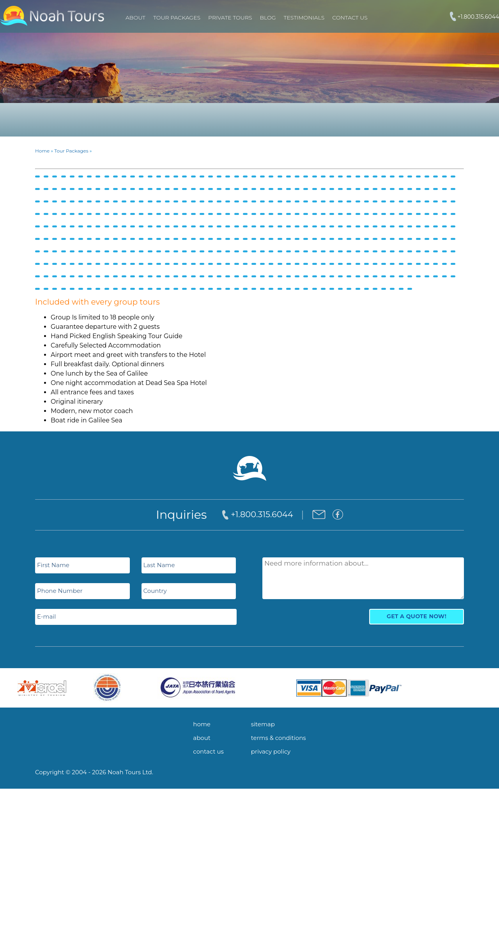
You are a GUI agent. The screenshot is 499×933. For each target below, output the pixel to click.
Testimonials (304, 17)
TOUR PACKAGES (176, 17)
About (135, 17)
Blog (268, 17)
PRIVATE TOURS (230, 17)
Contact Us (349, 17)
